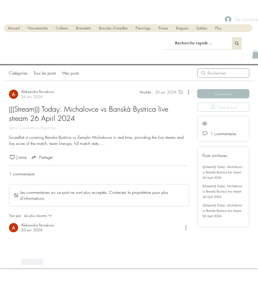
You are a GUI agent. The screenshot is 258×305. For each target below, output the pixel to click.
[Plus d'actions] (186, 92)
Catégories (18, 73)
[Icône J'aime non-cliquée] (12, 157)
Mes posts (70, 73)
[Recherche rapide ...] (193, 43)
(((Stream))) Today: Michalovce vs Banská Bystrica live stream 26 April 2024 (222, 172)
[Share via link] (42, 157)
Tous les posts (44, 73)
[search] (223, 73)
